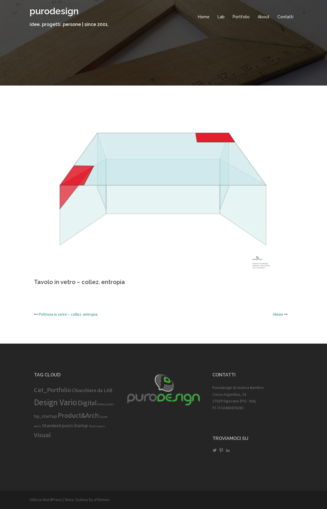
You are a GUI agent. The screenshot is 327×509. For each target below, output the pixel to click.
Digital (87, 402)
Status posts (97, 426)
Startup (81, 425)
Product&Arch (78, 415)
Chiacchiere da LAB (92, 390)
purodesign (54, 11)
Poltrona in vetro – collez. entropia (68, 314)
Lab (221, 17)
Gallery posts (106, 404)
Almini (278, 314)
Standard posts (57, 425)
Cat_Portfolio (52, 390)
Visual (42, 435)
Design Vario (55, 402)
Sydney (81, 499)
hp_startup (45, 416)
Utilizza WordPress (46, 499)
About (263, 17)
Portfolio (241, 17)
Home (204, 17)
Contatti (285, 17)
